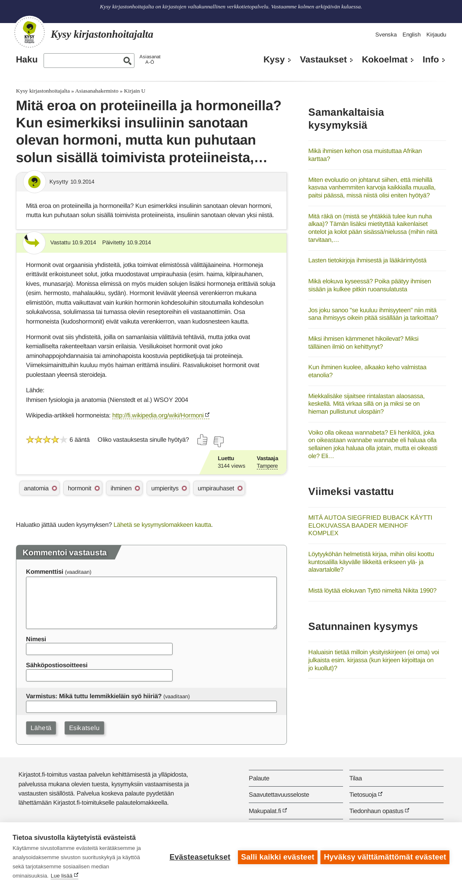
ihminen (121, 488)
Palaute (259, 778)
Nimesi (36, 638)
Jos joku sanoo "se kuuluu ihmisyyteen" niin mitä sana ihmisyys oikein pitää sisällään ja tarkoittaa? (373, 313)
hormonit (79, 488)
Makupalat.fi (265, 810)
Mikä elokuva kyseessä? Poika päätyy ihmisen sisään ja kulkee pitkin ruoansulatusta (369, 285)
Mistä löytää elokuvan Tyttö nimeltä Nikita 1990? (372, 590)
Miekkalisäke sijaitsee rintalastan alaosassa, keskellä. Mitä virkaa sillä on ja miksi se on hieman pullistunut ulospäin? (366, 403)
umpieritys (164, 488)
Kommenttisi (44, 571)
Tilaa (355, 778)
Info (431, 59)
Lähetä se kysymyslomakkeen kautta (162, 524)
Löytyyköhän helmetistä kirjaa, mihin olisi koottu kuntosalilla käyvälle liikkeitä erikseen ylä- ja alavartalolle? (371, 561)
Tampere (267, 466)
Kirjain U (134, 91)
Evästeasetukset (198, 856)
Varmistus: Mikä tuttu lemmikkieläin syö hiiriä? (94, 695)
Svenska (386, 34)
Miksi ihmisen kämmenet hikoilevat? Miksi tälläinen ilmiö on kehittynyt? (363, 342)
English (412, 34)
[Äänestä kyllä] (202, 439)
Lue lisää (61, 876)
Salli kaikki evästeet (276, 856)
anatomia (36, 488)
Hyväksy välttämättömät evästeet (385, 856)
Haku (27, 59)
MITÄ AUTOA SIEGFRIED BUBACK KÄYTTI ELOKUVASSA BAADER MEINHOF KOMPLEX (370, 525)
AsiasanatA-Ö (149, 59)
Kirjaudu (436, 34)
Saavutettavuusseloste (279, 794)
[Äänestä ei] (218, 441)
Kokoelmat (385, 59)
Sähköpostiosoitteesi (57, 664)
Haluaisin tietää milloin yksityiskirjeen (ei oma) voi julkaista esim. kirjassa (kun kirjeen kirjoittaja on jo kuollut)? (373, 659)
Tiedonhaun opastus (376, 810)
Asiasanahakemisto (96, 91)
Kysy (274, 59)
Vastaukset (323, 59)
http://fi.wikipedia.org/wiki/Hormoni (158, 415)
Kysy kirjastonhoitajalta (43, 91)
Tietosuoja (363, 794)
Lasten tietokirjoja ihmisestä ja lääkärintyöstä (367, 260)
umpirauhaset (216, 488)
